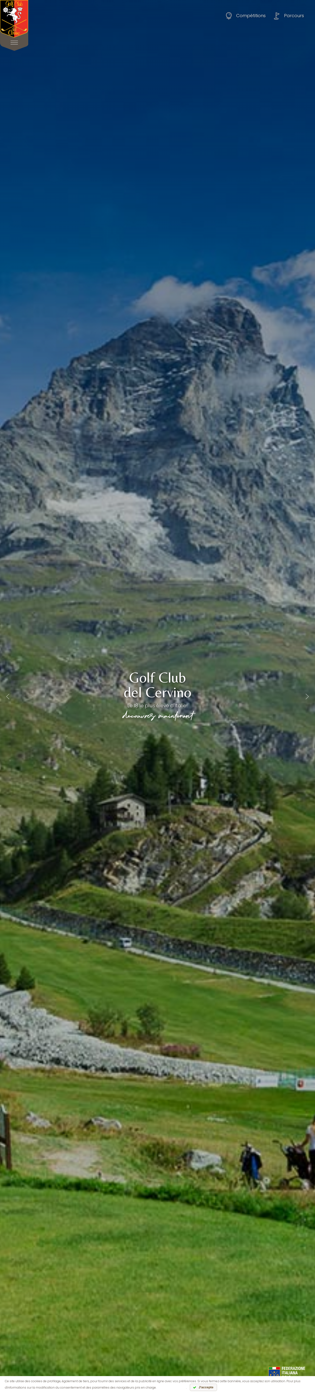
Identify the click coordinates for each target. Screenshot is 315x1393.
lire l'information (171, 1387)
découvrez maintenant (157, 714)
